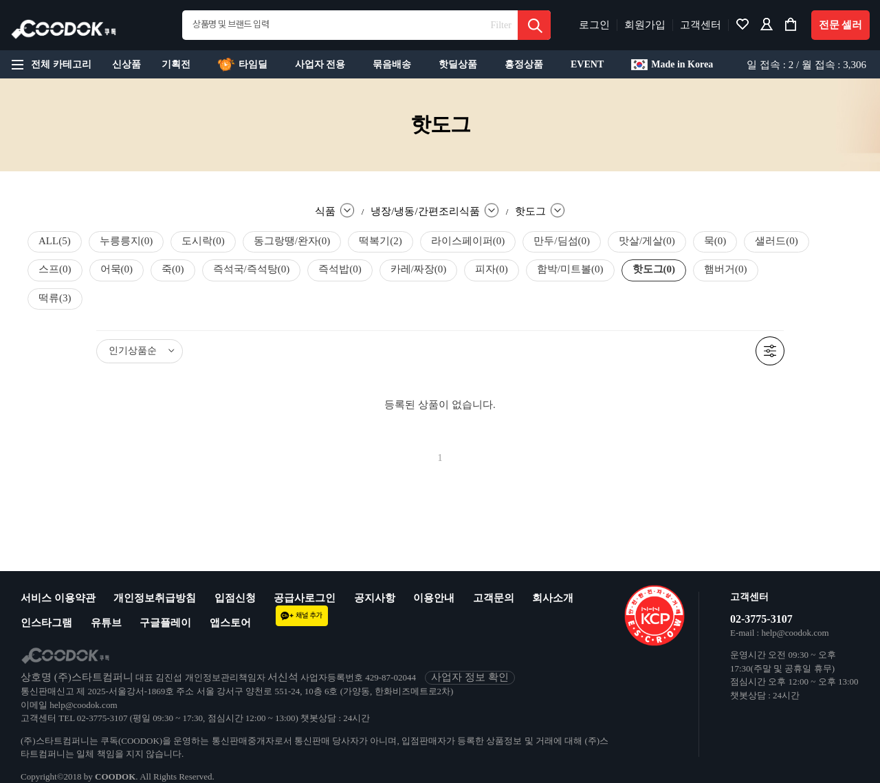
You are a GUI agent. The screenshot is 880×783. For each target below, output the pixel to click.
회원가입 (645, 24)
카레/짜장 (418, 269)
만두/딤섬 (562, 240)
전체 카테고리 (49, 64)
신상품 (126, 64)
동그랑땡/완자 (292, 240)
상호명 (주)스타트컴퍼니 (77, 677)
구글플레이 (165, 622)
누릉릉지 (126, 240)
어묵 (116, 269)
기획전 (176, 64)
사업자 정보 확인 (470, 677)
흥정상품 (524, 64)
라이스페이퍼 (468, 240)
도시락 (203, 240)
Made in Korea (672, 64)
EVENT (587, 64)
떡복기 (380, 240)
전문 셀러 (841, 24)
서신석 (282, 677)
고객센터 (700, 24)
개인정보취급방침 (154, 597)
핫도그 (654, 269)
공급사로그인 (305, 597)
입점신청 (235, 597)
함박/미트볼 (570, 269)
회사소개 (552, 597)
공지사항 (374, 597)
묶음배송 (392, 64)
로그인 (594, 24)
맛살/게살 (647, 240)
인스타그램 (46, 622)
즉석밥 (340, 269)
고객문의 (493, 597)
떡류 (55, 297)
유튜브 (106, 622)
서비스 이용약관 (58, 597)
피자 (491, 269)
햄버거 (725, 269)
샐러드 (776, 240)
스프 (55, 269)
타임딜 (242, 65)
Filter (501, 25)
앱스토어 (230, 622)
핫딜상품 (458, 64)
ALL (54, 240)
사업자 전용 (320, 64)
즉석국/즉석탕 (251, 269)
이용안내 (433, 597)
